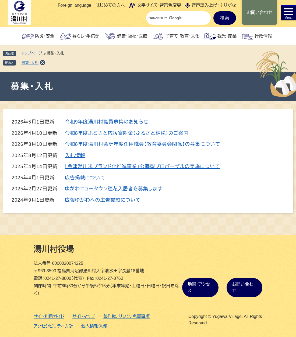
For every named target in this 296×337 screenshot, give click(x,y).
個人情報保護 (94, 326)
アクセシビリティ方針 (53, 326)
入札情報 (75, 155)
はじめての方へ (110, 5)
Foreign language (74, 5)
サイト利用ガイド (49, 316)
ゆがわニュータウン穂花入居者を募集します (113, 188)
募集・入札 (30, 62)
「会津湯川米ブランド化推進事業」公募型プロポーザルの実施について (142, 166)
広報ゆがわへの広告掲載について (102, 200)
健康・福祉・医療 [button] (132, 36)
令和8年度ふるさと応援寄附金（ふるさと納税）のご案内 (127, 133)
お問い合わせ (259, 12)
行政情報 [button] (263, 36)
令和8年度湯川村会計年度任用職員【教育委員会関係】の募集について (142, 144)
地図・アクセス (199, 287)
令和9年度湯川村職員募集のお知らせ (107, 122)
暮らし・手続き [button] (85, 36)
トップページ (32, 53)
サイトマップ (83, 316)
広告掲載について (85, 177)
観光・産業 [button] (227, 36)
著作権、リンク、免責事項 (126, 316)
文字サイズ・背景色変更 (159, 5)
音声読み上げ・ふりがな (214, 5)
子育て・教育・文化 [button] (182, 36)
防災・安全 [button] (44, 36)
